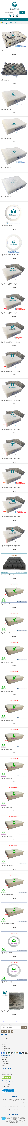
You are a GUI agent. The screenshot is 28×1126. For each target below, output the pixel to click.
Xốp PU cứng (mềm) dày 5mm (10, 400)
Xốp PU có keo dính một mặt (10, 255)
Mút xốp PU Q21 (6, 167)
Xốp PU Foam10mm (7, 720)
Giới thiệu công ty (5, 1057)
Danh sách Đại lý (5, 1063)
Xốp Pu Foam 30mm (7, 836)
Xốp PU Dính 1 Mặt (6, 982)
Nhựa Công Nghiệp (6, 1038)
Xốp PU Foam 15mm (7, 749)
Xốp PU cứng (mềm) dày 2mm (10, 313)
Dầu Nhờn (4, 1046)
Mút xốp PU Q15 (6, 196)
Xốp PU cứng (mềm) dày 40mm (10, 516)
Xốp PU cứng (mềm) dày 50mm (10, 546)
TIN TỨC (3, 1050)
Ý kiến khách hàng (5, 1061)
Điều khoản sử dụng (6, 1086)
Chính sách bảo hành (6, 1072)
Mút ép (3, 51)
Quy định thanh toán (6, 1084)
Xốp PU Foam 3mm (7, 633)
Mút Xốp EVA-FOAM (6, 1048)
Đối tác (3, 1065)
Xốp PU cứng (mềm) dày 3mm (10, 342)
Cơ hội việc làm (5, 1059)
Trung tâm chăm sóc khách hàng (13, 23)
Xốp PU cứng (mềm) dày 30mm (10, 487)
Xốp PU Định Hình (6, 953)
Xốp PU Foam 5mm (7, 691)
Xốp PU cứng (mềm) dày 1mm (10, 284)
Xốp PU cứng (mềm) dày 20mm (10, 458)
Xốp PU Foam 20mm (7, 778)
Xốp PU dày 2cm (6, 1011)
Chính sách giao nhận (6, 1070)
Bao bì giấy (4, 1044)
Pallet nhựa (4, 1042)
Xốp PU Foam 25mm (7, 807)
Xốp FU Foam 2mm (7, 604)
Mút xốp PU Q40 (6, 109)
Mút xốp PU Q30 (6, 138)
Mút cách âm (5, 80)
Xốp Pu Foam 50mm (7, 894)
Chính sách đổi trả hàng (7, 1074)
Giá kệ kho (4, 1040)
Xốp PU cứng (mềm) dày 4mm (10, 371)
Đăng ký (24, 1027)
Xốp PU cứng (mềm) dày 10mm (10, 429)
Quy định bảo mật (5, 1082)
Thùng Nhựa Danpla (6, 1036)
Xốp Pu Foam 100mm (7, 923)
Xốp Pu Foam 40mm (7, 865)
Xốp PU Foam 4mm (7, 662)
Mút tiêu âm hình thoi (8, 575)
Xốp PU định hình (6, 225)
